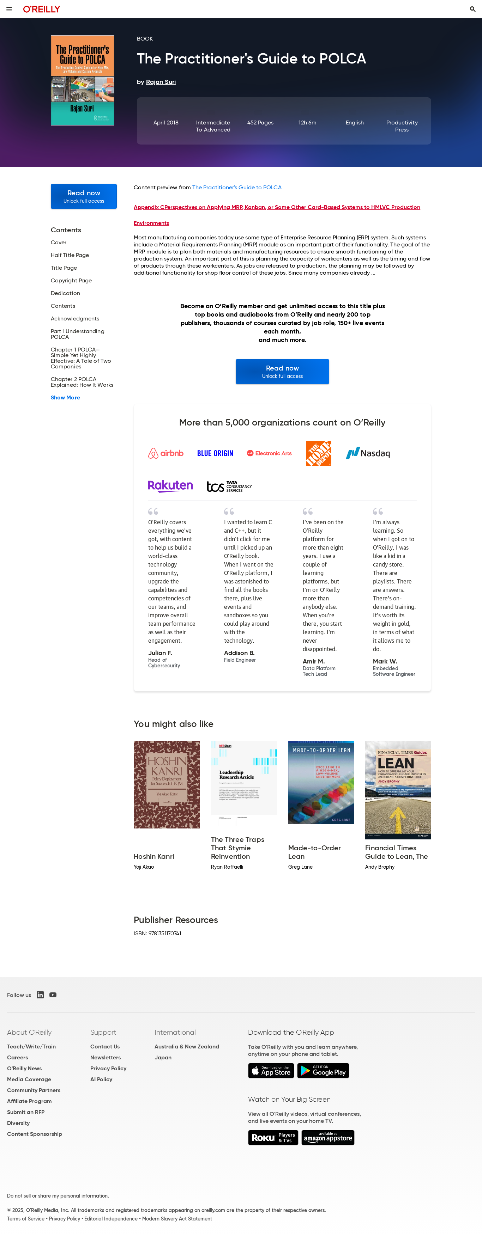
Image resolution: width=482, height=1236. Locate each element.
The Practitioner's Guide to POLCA (237, 187)
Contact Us (105, 1046)
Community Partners (33, 1090)
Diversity (18, 1123)
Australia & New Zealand (187, 1046)
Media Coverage (29, 1079)
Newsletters (105, 1057)
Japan (163, 1057)
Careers (17, 1057)
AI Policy (101, 1079)
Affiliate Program (29, 1101)
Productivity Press (402, 126)
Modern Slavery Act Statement (177, 1219)
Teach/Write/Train (31, 1046)
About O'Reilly (29, 1032)
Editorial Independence (111, 1219)
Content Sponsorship (34, 1134)
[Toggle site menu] (9, 9)
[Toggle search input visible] (472, 9)
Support (103, 1032)
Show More (65, 397)
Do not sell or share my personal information (57, 1196)
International (175, 1032)
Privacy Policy (108, 1068)
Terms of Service (25, 1219)
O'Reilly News (24, 1068)
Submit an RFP (25, 1112)
